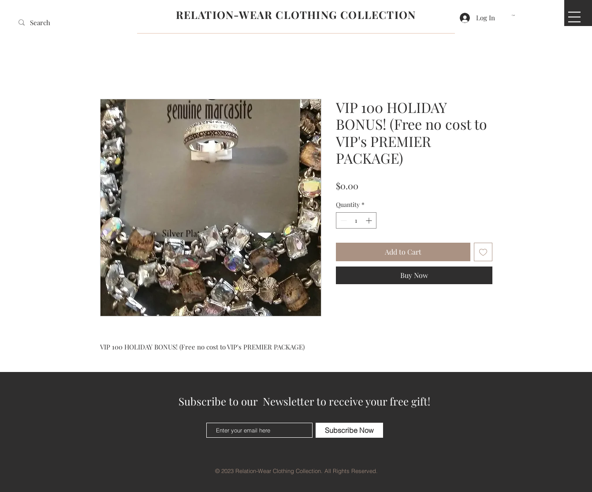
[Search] (43, 22)
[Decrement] (342, 220)
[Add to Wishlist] (483, 252)
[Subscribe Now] (349, 430)
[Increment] (369, 220)
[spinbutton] (356, 220)
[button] (516, 15)
